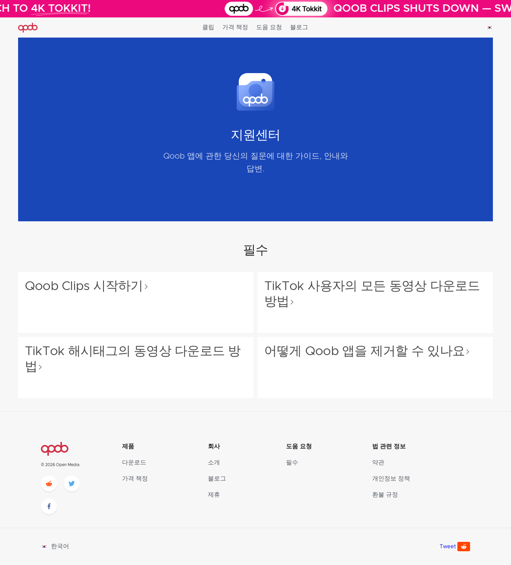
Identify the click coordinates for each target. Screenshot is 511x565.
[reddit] (49, 483)
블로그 (299, 27)
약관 (378, 463)
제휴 (214, 495)
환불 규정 (385, 495)
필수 (292, 463)
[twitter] (72, 483)
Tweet (448, 546)
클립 (208, 27)
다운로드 (134, 463)
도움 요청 (269, 27)
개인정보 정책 (391, 479)
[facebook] (49, 506)
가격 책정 (235, 27)
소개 (214, 463)
